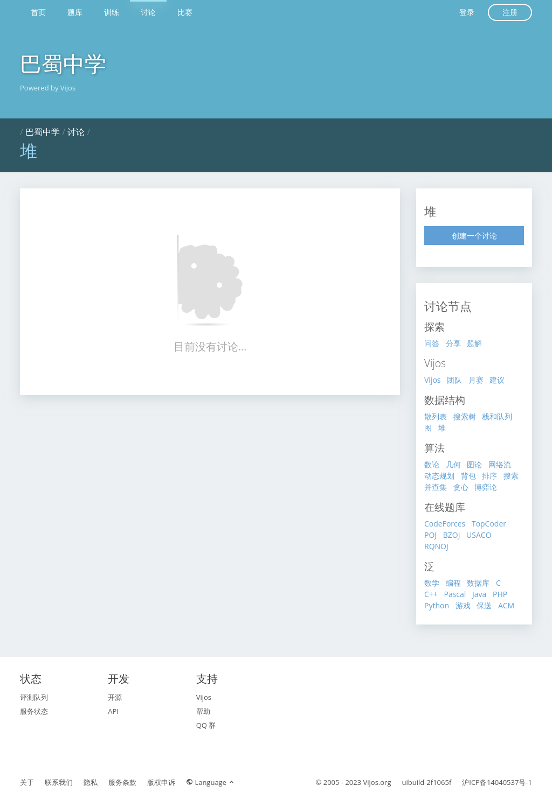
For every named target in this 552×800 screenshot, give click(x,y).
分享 (453, 343)
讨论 (148, 12)
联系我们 (59, 782)
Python (436, 605)
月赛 (476, 380)
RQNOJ (436, 546)
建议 (497, 380)
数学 (431, 583)
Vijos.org (377, 782)
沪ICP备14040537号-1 (497, 782)
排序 (489, 476)
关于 (27, 782)
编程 (453, 583)
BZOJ (451, 535)
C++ (431, 594)
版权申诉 (161, 782)
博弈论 (485, 487)
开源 (115, 697)
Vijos (432, 380)
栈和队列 (497, 416)
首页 (38, 12)
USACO (478, 535)
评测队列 (34, 697)
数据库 (478, 583)
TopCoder (489, 523)
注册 (510, 12)
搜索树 (464, 416)
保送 (484, 605)
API (113, 711)
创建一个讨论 (474, 235)
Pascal (455, 594)
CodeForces (444, 523)
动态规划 (439, 476)
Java (479, 594)
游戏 (463, 605)
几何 (453, 464)
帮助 (203, 711)
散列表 (435, 416)
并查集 (435, 487)
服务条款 (122, 782)
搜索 (511, 476)
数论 (431, 464)
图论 (474, 464)
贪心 (460, 487)
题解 (474, 343)
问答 (431, 343)
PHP (500, 594)
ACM (506, 605)
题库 (74, 12)
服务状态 (34, 711)
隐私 (91, 782)
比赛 (184, 12)
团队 (454, 380)
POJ (430, 535)
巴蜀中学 (63, 63)
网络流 (499, 464)
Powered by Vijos (47, 88)
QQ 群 (206, 725)
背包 (468, 476)
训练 (111, 12)
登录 (466, 12)
